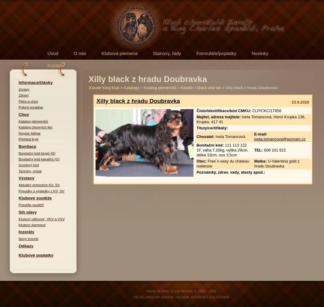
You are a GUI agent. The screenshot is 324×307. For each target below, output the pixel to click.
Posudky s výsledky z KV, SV (41, 191)
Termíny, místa (30, 171)
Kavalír (187, 87)
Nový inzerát (28, 239)
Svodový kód (29, 165)
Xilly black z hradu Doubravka (138, 101)
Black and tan (209, 87)
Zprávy (24, 89)
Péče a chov (28, 101)
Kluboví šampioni (32, 225)
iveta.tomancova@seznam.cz (280, 139)
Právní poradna (31, 107)
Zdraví (24, 95)
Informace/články (36, 82)
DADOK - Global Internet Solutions (195, 297)
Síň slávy (28, 212)
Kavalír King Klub (104, 87)
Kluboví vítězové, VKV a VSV (42, 219)
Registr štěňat (30, 133)
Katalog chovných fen (36, 127)
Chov (24, 114)
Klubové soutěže (35, 198)
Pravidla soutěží (31, 205)
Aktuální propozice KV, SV (39, 185)
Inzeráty (26, 232)
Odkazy (26, 246)
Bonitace (27, 146)
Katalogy (131, 87)
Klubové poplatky (36, 255)
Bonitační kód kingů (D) (37, 153)
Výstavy (26, 178)
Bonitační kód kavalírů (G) (39, 159)
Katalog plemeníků (33, 121)
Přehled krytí (29, 139)
